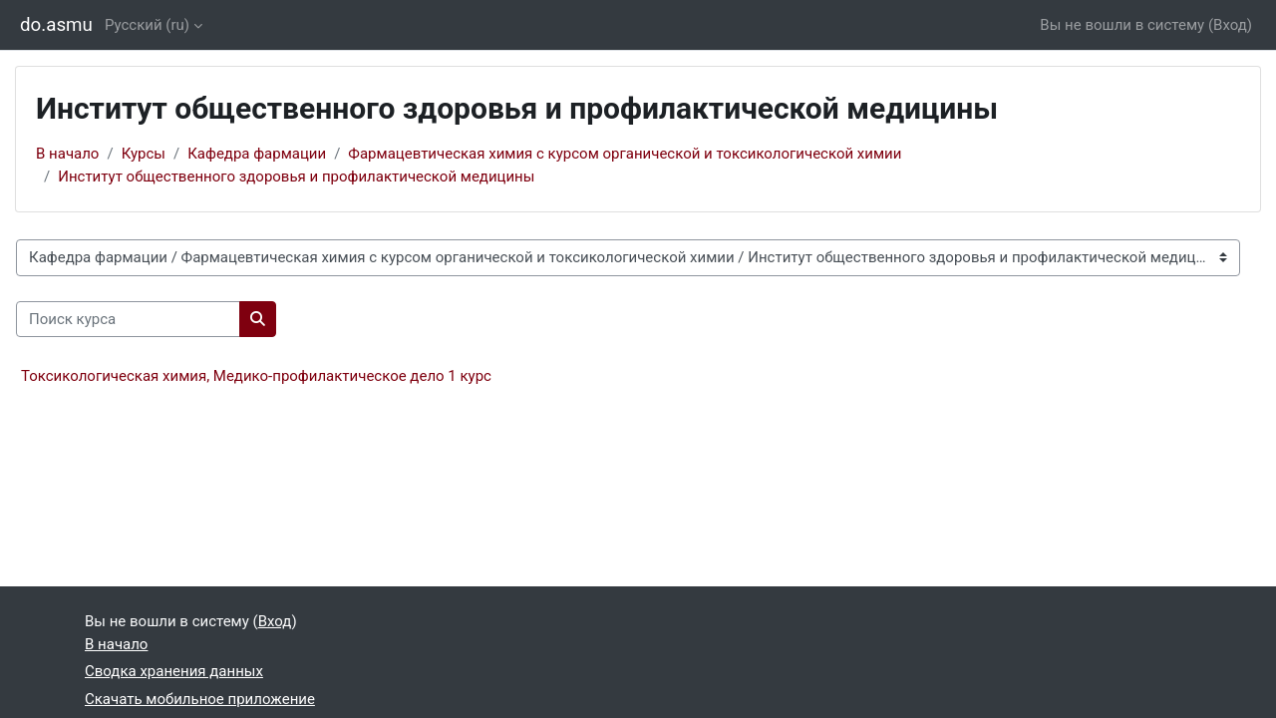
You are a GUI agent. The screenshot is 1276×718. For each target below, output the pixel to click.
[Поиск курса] (128, 319)
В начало (67, 154)
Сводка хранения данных (174, 671)
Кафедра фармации (256, 154)
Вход (1230, 25)
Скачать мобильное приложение (200, 699)
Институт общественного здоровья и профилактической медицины (296, 176)
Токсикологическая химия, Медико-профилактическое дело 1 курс (256, 376)
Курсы (143, 154)
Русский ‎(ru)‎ (147, 25)
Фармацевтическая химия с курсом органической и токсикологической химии (624, 154)
